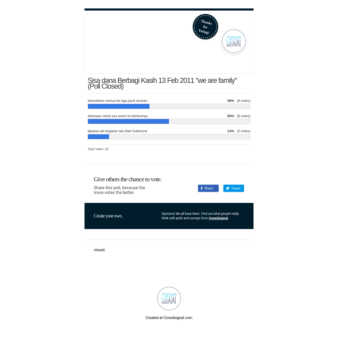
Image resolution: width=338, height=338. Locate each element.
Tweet (233, 188)
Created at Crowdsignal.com (169, 318)
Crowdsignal (218, 218)
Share (207, 188)
